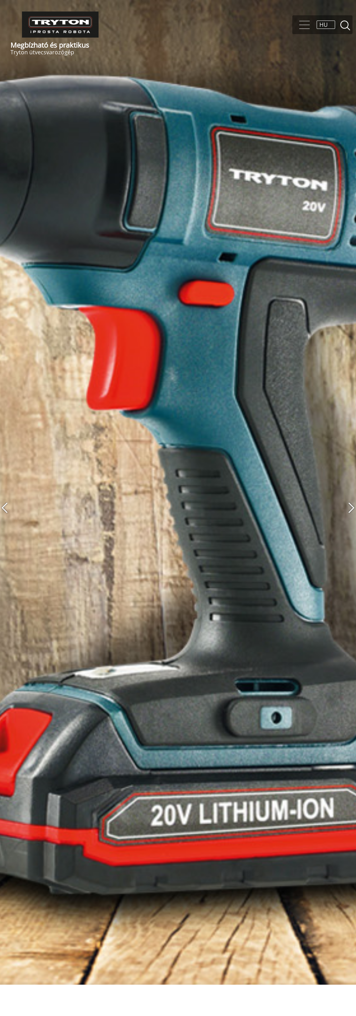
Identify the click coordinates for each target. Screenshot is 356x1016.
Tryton (60, 24)
